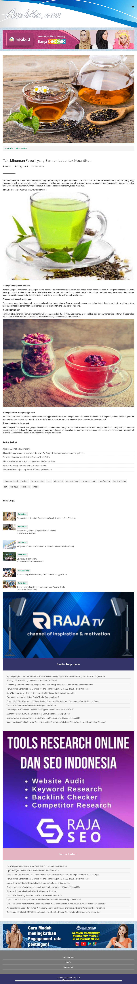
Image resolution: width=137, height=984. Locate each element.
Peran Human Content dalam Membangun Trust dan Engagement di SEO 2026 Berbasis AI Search (48, 689)
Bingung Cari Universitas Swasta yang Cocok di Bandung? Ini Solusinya (46, 518)
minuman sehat (88, 481)
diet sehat (58, 481)
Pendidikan (22, 514)
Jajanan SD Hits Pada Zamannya (16, 449)
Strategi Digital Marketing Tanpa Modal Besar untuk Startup (32, 680)
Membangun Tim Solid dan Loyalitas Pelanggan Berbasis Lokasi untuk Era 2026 (40, 710)
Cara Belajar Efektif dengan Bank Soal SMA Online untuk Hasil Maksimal (37, 866)
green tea (25, 487)
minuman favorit (11, 481)
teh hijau (14, 487)
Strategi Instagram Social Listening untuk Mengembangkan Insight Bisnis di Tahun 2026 (43, 718)
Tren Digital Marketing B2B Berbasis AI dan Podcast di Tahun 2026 (34, 895)
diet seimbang (72, 481)
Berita (68, 962)
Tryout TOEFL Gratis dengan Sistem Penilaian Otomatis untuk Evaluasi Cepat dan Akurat (44, 900)
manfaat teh (104, 481)
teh (5, 487)
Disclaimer (68, 967)
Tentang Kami (68, 957)
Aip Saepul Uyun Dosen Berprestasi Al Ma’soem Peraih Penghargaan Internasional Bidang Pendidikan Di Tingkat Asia (56, 676)
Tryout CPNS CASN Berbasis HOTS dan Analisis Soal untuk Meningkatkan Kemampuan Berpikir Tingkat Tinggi (53, 701)
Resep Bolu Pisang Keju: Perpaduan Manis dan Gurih (24, 465)
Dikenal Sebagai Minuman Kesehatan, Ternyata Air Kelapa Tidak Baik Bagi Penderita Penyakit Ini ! (43, 453)
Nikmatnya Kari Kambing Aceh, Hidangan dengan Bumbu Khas (29, 461)
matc (35, 487)
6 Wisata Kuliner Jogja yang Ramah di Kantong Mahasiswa (27, 470)
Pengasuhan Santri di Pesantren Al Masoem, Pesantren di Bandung (45, 546)
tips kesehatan (119, 481)
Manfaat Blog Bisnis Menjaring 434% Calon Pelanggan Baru (42, 574)
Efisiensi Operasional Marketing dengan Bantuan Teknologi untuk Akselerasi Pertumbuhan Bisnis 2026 (50, 685)
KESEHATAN (21, 148)
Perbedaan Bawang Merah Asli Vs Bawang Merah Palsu (26, 457)
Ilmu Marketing (23, 570)
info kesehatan (37, 481)
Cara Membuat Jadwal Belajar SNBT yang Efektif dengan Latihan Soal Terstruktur (41, 693)
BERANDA (9, 148)
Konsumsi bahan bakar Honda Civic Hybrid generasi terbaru (31, 705)
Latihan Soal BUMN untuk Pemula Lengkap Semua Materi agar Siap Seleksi (38, 714)
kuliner (25, 481)
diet (49, 481)
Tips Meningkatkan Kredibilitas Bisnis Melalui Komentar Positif (33, 697)
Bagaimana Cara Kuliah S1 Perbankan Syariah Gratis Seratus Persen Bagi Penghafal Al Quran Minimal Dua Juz (53, 912)
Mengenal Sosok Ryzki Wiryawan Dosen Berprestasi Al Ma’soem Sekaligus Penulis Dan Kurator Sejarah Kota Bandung (56, 722)
